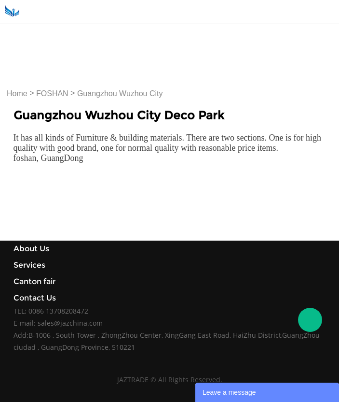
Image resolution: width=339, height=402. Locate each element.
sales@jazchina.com (70, 323)
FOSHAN (52, 93)
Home (17, 93)
